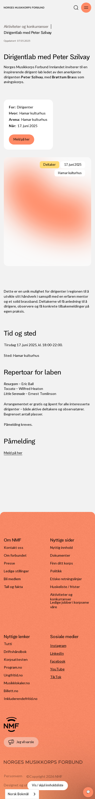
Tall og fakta (13, 586)
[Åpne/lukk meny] (86, 8)
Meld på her (21, 139)
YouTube (57, 669)
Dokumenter (60, 555)
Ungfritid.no (13, 675)
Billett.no (11, 691)
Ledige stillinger (16, 571)
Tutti (8, 644)
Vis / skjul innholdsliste (47, 785)
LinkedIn (57, 653)
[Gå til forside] (11, 724)
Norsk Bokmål (18, 794)
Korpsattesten (16, 659)
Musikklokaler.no (17, 683)
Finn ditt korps (61, 563)
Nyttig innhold (61, 547)
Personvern (13, 776)
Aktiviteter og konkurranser (26, 26)
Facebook (57, 661)
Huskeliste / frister (65, 586)
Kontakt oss (13, 547)
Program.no (13, 667)
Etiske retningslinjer (66, 579)
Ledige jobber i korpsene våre (69, 604)
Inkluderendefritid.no (20, 698)
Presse (9, 563)
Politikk (56, 571)
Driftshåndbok (15, 651)
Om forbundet (15, 555)
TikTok (55, 677)
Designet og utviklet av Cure (26, 785)
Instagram (58, 645)
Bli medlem (12, 579)
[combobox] (22, 794)
